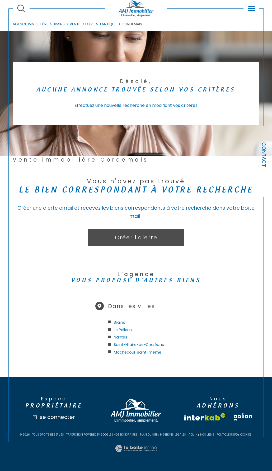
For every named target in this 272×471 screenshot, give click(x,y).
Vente (75, 24)
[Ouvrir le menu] (251, 8)
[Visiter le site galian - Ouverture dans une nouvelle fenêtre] (243, 416)
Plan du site (148, 435)
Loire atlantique (100, 24)
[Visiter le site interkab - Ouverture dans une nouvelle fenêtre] (204, 416)
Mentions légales (173, 435)
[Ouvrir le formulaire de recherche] (21, 8)
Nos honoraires (125, 435)
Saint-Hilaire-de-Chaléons (139, 344)
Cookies (245, 434)
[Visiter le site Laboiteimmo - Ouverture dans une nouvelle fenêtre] (136, 454)
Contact (263, 154)
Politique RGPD (227, 435)
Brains (119, 322)
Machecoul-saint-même (137, 352)
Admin (193, 435)
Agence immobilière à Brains (39, 24)
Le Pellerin (123, 329)
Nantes (120, 337)
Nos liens (207, 435)
